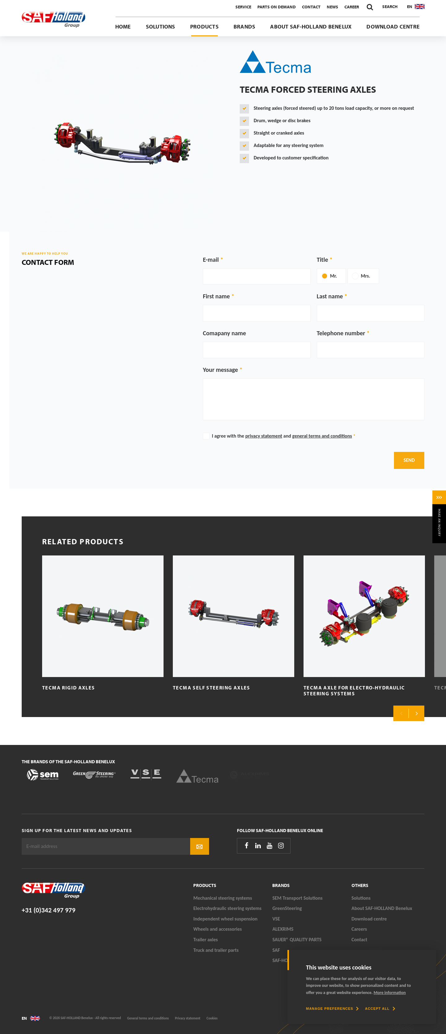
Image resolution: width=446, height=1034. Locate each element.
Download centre (393, 26)
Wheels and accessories (217, 929)
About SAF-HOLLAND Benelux (311, 26)
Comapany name (224, 333)
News (332, 7)
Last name (330, 296)
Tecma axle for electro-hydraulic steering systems (354, 690)
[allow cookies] (380, 1008)
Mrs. (365, 276)
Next (416, 713)
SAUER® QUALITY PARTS (296, 940)
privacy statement (263, 436)
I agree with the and (284, 436)
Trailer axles (205, 940)
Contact (311, 7)
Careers (359, 929)
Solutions (160, 26)
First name (216, 296)
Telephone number (341, 333)
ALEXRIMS (282, 929)
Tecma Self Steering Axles (211, 687)
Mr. (333, 276)
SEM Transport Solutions (297, 898)
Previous (401, 713)
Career (351, 7)
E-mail (211, 259)
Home (123, 26)
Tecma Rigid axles (68, 687)
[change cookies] (332, 1008)
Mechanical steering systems (222, 898)
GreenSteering (287, 908)
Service (243, 7)
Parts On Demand (276, 7)
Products (204, 26)
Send (409, 460)
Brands (244, 26)
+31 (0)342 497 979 (48, 910)
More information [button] (390, 992)
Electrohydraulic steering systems (227, 908)
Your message (220, 369)
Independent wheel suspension (225, 919)
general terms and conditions (322, 436)
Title (322, 259)
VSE (276, 919)
